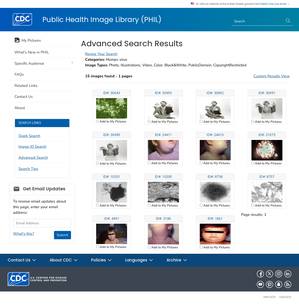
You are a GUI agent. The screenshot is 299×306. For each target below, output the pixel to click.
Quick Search (29, 135)
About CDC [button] (64, 260)
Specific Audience (29, 63)
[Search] (258, 21)
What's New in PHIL (32, 52)
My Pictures (28, 41)
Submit (62, 235)
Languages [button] (139, 260)
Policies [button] (101, 260)
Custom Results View (272, 76)
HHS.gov (269, 297)
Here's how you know (275, 3)
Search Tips (28, 168)
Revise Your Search (101, 53)
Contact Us (24, 96)
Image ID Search (32, 146)
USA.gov (285, 297)
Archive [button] (177, 260)
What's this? (23, 233)
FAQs (19, 74)
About (20, 107)
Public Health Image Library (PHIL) (102, 19)
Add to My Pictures (112, 121)
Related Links (26, 85)
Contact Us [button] (22, 260)
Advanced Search (33, 157)
